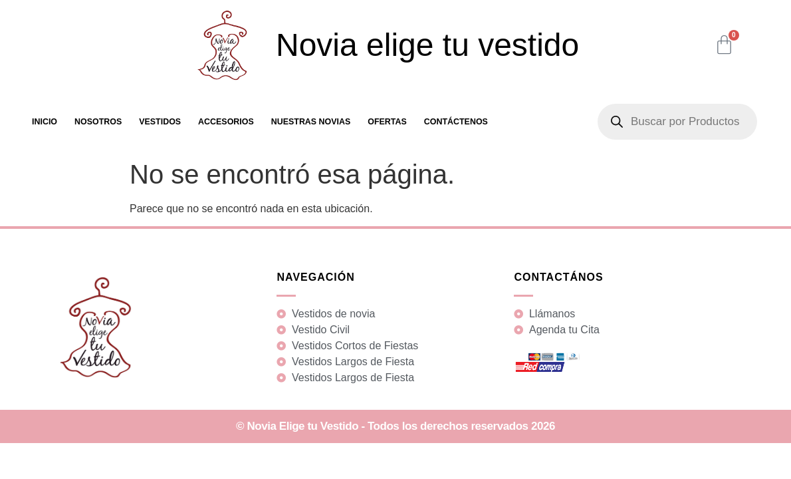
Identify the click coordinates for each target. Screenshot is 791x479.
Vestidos (160, 121)
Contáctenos (456, 121)
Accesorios (226, 121)
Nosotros (98, 121)
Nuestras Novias (311, 121)
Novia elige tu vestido (427, 45)
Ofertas (387, 121)
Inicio (44, 121)
